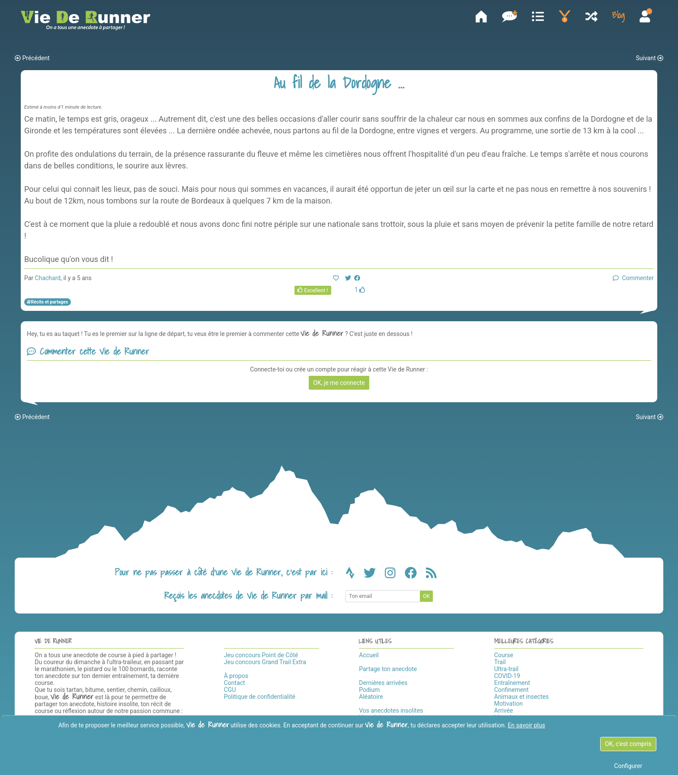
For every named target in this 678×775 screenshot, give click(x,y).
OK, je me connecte (339, 383)
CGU (230, 691)
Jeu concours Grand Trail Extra (265, 663)
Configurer (628, 765)
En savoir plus (526, 725)
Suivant (649, 59)
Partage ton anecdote (388, 670)
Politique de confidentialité (259, 697)
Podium (369, 691)
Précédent (32, 59)
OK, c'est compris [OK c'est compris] (628, 743)
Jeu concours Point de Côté (261, 656)
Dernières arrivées (383, 684)
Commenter (633, 279)
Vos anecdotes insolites (391, 711)
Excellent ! (312, 291)
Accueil (369, 656)
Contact (234, 684)
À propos (236, 677)
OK (426, 597)
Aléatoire (371, 697)
